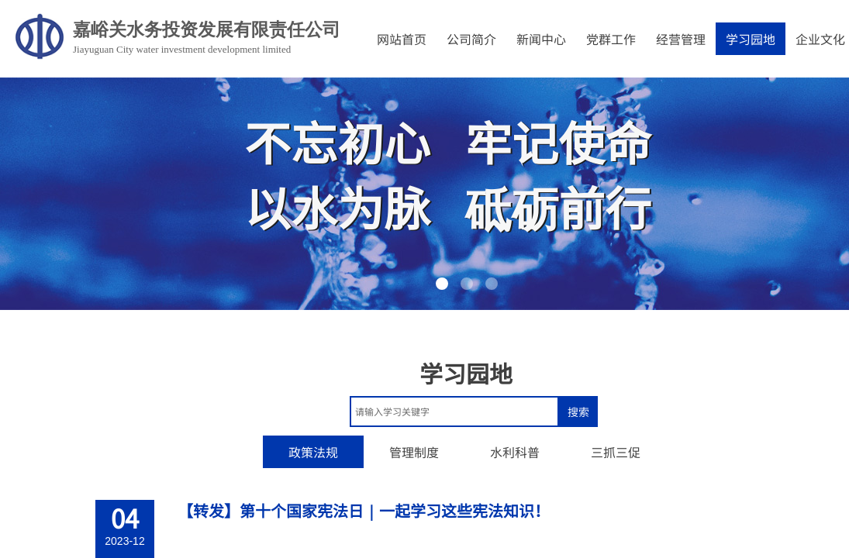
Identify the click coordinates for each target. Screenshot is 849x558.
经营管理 (681, 38)
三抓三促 (615, 452)
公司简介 (471, 38)
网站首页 (401, 38)
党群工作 (611, 38)
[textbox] (454, 411)
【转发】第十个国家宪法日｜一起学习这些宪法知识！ (364, 511)
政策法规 (313, 452)
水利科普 (515, 452)
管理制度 (414, 452)
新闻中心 (541, 38)
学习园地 (750, 38)
